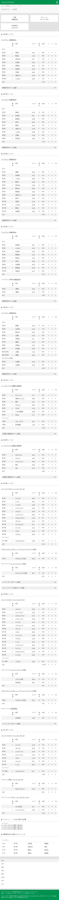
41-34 (33, 609)
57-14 (33, 754)
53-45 (33, 191)
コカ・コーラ (19, 421)
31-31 (33, 527)
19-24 (33, 504)
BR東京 (17, 69)
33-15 (33, 612)
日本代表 (18, 682)
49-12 (33, 534)
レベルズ (18, 504)
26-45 (33, 464)
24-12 (33, 521)
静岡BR (17, 65)
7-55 (33, 414)
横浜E (17, 55)
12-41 (33, 638)
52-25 (33, 329)
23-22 (33, 789)
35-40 (33, 182)
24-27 (33, 52)
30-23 (33, 398)
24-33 (33, 69)
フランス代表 (19, 679)
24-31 (33, 211)
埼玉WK (17, 59)
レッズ (17, 501)
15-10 (33, 342)
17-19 (33, 351)
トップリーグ (5, 386)
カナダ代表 (18, 806)
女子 (2, 884)
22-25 (33, 508)
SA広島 (17, 329)
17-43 (33, 518)
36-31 (33, 501)
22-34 (33, 355)
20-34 (33, 204)
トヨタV (17, 78)
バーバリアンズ (19, 810)
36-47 (33, 65)
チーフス (18, 498)
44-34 (33, 72)
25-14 (33, 325)
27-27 (33, 254)
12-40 (33, 128)
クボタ (17, 408)
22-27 (33, 622)
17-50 (33, 424)
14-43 (33, 198)
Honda (17, 414)
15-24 (33, 745)
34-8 (33, 245)
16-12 (33, 748)
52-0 (33, 524)
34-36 (33, 188)
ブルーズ (18, 511)
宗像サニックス (19, 398)
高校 (2, 867)
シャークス (18, 635)
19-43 (33, 208)
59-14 (33, 348)
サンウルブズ (19, 524)
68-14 (33, 332)
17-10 (33, 55)
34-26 (33, 122)
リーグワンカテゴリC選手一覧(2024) (12, 828)
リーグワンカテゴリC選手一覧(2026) (12, 825)
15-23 (33, 458)
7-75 (33, 395)
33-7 (33, 338)
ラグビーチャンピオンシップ (10, 549)
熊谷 (46, 846)
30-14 (33, 645)
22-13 (33, 335)
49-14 (33, 679)
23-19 (33, 251)
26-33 (33, 264)
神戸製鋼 (18, 424)
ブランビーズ (19, 625)
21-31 (33, 271)
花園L (17, 172)
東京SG (17, 188)
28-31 (33, 514)
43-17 (33, 625)
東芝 (16, 401)
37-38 (33, 135)
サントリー (18, 395)
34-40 (33, 119)
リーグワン (5, 40)
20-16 (33, 558)
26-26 (33, 405)
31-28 (33, 718)
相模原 (46, 843)
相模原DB (7, 6)
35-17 (33, 700)
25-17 (33, 175)
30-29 (33, 172)
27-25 (33, 248)
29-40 (33, 411)
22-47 (33, 62)
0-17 (33, 771)
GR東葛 (17, 264)
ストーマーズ (19, 612)
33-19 (33, 365)
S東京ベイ (18, 75)
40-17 (33, 764)
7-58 (33, 401)
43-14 (33, 292)
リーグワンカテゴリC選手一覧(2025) (12, 827)
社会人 (3, 877)
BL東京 (17, 62)
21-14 (33, 468)
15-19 (33, 810)
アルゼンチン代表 (20, 558)
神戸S (17, 122)
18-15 (33, 641)
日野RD (17, 338)
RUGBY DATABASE (8, 2)
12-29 (33, 619)
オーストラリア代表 (21, 573)
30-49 (33, 261)
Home (2, 6)
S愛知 (17, 288)
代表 (2, 870)
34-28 (33, 195)
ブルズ (17, 531)
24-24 (33, 531)
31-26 (33, 201)
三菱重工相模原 (16, 386)
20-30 (33, 267)
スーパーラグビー (7, 489)
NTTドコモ (18, 455)
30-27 (33, 498)
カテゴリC (15, 27)
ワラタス (18, 534)
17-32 (33, 408)
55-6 (33, 761)
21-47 (33, 125)
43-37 (33, 654)
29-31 (33, 78)
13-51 (33, 258)
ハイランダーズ (19, 489)
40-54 (33, 178)
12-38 (33, 635)
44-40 (33, 132)
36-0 (33, 573)
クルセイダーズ (19, 518)
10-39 (33, 138)
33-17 (33, 345)
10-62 (33, 461)
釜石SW (17, 332)
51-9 (33, 806)
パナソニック (19, 461)
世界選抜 (14, 709)
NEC (16, 468)
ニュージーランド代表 (28, 549)
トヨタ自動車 (19, 411)
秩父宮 (46, 850)
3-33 (33, 59)
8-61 (33, 115)
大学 (2, 863)
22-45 (33, 648)
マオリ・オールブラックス (20, 797)
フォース (18, 761)
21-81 (33, 185)
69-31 (33, 682)
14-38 (33, 540)
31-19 (33, 112)
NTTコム (18, 405)
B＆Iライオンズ (19, 789)
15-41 (33, 751)
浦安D (17, 52)
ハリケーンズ (19, 508)
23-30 (33, 661)
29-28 (33, 632)
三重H (17, 72)
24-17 (33, 421)
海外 (2, 874)
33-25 (33, 361)
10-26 (33, 75)
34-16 (33, 628)
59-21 (33, 288)
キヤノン (18, 458)
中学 (2, 880)
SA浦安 (17, 361)
